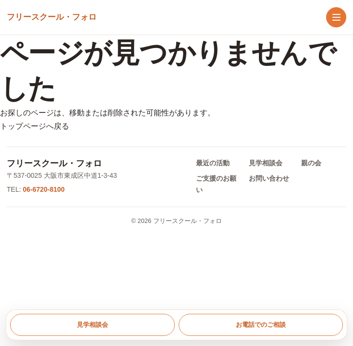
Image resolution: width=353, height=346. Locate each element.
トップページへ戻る (34, 126)
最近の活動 (213, 163)
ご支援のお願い (216, 184)
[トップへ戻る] (52, 17)
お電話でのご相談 (261, 324)
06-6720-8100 (43, 189)
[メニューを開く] (336, 17)
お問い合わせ (269, 178)
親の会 (311, 163)
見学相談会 (265, 163)
